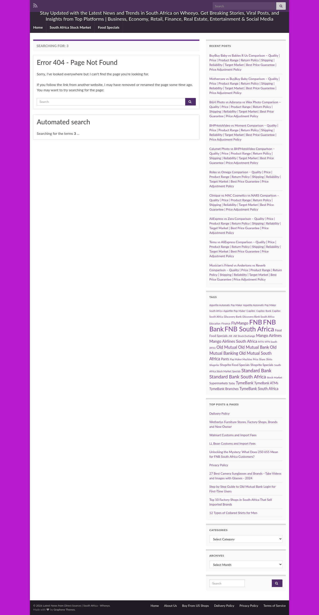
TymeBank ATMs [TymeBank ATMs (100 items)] (266, 383)
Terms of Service (274, 605)
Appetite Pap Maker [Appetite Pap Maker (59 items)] (234, 310)
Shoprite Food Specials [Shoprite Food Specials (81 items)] (235, 365)
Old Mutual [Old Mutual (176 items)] (226, 347)
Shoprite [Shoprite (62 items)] (214, 365)
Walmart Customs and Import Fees (233, 435)
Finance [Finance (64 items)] (225, 323)
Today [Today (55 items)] (232, 383)
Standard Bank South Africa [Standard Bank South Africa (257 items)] (237, 377)
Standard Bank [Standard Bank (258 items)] (256, 370)
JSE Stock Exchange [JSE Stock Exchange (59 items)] (244, 335)
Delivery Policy (219, 413)
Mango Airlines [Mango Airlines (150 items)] (269, 335)
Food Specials (108, 27)
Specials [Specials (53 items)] (236, 371)
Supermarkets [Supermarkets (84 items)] (218, 383)
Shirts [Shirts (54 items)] (269, 359)
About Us (170, 605)
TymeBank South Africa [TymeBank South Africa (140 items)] (258, 388)
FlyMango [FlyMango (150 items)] (239, 323)
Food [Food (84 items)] (278, 330)
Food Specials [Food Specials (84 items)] (218, 336)
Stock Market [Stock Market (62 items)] (274, 377)
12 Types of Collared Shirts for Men (233, 513)
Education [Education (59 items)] (214, 323)
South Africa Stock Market (70, 27)
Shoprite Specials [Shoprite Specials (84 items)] (262, 365)
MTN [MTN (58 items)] (261, 341)
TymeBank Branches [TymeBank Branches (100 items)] (224, 389)
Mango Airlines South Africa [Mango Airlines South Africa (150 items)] (233, 341)
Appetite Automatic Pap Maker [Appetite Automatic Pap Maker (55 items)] (225, 305)
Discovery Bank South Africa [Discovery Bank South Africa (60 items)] (258, 316)
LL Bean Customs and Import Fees (232, 443)
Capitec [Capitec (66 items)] (250, 310)
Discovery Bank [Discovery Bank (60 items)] (233, 316)
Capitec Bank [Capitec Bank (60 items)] (263, 310)
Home (38, 27)
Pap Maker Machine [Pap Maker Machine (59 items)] (241, 359)
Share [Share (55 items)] (262, 359)
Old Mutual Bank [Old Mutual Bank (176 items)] (253, 347)
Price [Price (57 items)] (255, 359)
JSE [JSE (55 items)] (230, 335)
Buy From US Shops (195, 605)
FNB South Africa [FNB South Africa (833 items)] (249, 329)
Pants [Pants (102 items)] (225, 359)
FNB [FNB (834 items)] (255, 322)
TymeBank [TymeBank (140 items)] (244, 382)
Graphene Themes (64, 609)
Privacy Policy (218, 465)
